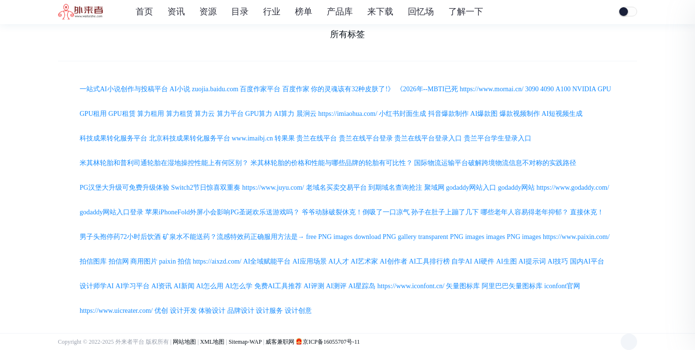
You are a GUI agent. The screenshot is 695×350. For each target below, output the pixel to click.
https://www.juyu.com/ (273, 187)
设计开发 (183, 310)
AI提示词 (532, 261)
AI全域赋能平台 (267, 261)
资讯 (177, 11)
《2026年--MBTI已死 (427, 89)
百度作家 (295, 89)
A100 (563, 89)
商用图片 (143, 261)
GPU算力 (258, 113)
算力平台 (230, 113)
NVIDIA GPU (592, 89)
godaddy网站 (516, 187)
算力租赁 (179, 113)
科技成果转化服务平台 (113, 138)
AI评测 (314, 286)
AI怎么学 (238, 286)
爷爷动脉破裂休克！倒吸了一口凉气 (356, 212)
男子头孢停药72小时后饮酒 (120, 236)
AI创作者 (393, 261)
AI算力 (284, 113)
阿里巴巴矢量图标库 (512, 286)
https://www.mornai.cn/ (491, 89)
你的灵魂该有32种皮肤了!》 (352, 89)
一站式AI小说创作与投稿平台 (124, 89)
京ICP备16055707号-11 (331, 341)
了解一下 (467, 11)
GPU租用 (93, 113)
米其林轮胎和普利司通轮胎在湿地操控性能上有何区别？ (164, 163)
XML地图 (212, 341)
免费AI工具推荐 (278, 286)
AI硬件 (484, 261)
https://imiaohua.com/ (347, 113)
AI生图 (506, 261)
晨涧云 (306, 113)
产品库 (341, 11)
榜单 (305, 11)
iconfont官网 (562, 286)
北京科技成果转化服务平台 (189, 138)
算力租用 (150, 113)
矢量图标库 (463, 286)
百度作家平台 (260, 89)
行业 (273, 11)
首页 (144, 11)
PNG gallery (400, 236)
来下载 (381, 11)
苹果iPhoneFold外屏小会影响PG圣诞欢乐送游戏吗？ (222, 212)
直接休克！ (587, 212)
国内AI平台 (587, 261)
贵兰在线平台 (316, 138)
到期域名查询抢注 (395, 187)
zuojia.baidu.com (215, 89)
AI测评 (336, 286)
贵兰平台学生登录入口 (497, 138)
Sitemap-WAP (245, 341)
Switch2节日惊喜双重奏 (205, 187)
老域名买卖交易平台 (336, 187)
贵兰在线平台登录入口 (428, 138)
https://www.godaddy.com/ (572, 187)
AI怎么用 (209, 286)
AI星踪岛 (362, 286)
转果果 (285, 138)
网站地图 (184, 341)
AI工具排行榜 (429, 261)
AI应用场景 (309, 261)
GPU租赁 (122, 113)
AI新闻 (184, 286)
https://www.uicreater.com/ (116, 310)
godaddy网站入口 (471, 187)
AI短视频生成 (562, 113)
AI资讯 (162, 286)
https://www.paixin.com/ (576, 236)
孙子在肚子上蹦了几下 (445, 212)
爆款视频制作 (520, 113)
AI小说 (179, 89)
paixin (167, 261)
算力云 (205, 113)
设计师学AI (97, 286)
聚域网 (434, 187)
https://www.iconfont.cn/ (411, 286)
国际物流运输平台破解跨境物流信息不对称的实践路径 (495, 163)
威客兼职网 (279, 341)
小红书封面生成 (402, 113)
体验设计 (211, 310)
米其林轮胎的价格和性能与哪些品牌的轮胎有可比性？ (331, 163)
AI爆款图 (484, 113)
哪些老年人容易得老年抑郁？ (525, 212)
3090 (532, 89)
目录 (241, 11)
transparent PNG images (451, 236)
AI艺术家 (364, 261)
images (495, 236)
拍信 (184, 261)
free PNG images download (343, 236)
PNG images (524, 236)
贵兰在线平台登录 (366, 138)
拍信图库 (93, 261)
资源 (209, 11)
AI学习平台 (132, 286)
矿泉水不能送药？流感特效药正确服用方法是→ (234, 236)
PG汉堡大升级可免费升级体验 (124, 187)
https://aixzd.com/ (217, 261)
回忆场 (421, 11)
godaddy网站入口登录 (111, 212)
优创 (161, 310)
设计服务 (269, 310)
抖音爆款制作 (448, 113)
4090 (547, 89)
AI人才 (338, 261)
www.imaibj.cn (252, 138)
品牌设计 (240, 310)
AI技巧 (558, 261)
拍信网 (119, 261)
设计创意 (298, 310)
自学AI (461, 261)
